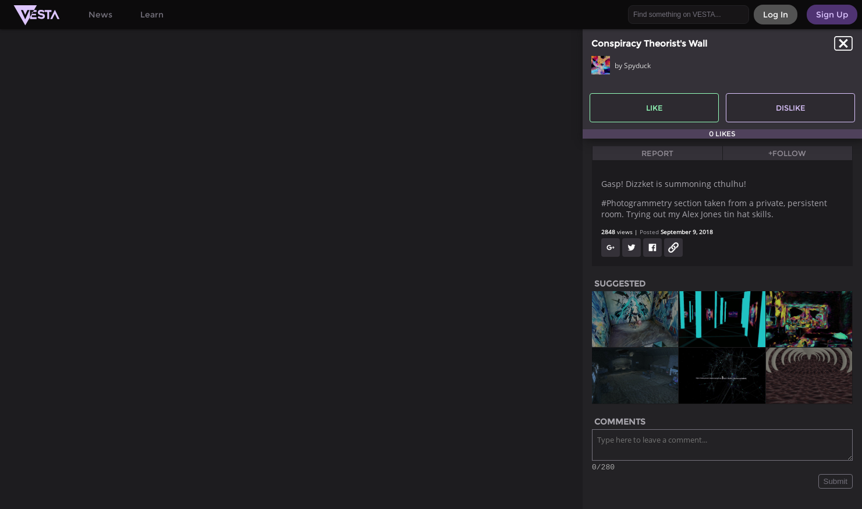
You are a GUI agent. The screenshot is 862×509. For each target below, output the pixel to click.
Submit (835, 483)
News (100, 14)
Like (654, 107)
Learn (152, 14)
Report (657, 153)
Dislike (791, 107)
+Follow (787, 153)
